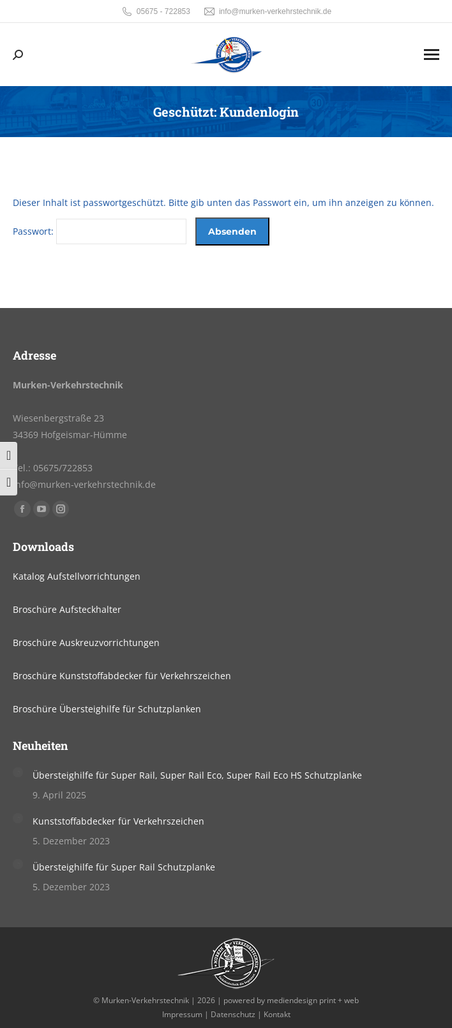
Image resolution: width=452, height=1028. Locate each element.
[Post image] (18, 772)
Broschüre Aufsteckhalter (67, 609)
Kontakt (277, 1014)
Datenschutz (233, 1014)
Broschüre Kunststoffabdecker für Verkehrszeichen (122, 676)
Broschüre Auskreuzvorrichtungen (86, 642)
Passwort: (99, 231)
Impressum (182, 1014)
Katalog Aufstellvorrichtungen (76, 576)
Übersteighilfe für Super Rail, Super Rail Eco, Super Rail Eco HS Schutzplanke (197, 775)
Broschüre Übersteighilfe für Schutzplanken (107, 709)
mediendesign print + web (313, 1000)
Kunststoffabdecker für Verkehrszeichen (118, 821)
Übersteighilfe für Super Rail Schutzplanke (124, 867)
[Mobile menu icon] (431, 54)
